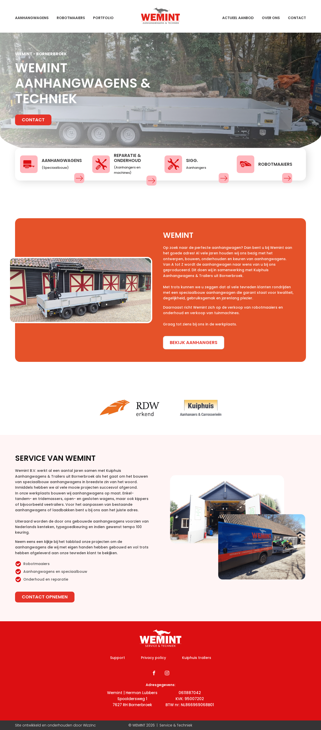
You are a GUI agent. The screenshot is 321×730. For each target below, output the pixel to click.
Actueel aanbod (238, 17)
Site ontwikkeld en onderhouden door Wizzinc (55, 725)
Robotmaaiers (71, 17)
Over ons (271, 17)
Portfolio (103, 17)
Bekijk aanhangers (193, 342)
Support (117, 657)
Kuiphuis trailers (196, 657)
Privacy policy (153, 657)
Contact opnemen (45, 597)
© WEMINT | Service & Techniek (160, 725)
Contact (297, 17)
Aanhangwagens (32, 17)
